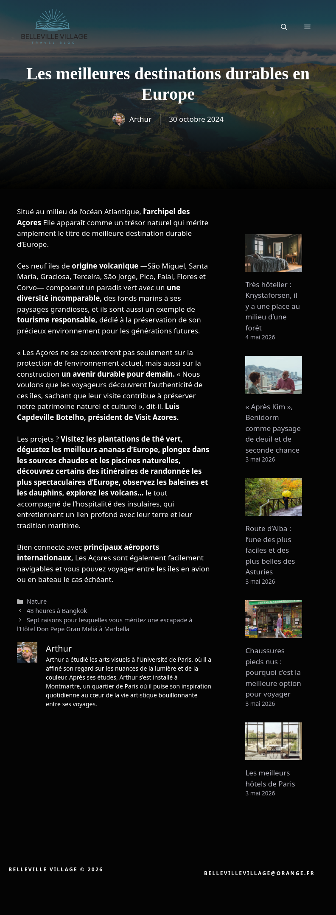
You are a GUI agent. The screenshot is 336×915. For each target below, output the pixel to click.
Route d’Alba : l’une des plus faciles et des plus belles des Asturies (270, 549)
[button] (284, 26)
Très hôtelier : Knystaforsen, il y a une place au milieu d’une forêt (272, 306)
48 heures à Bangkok (57, 611)
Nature (37, 601)
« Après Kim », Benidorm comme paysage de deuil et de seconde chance (273, 428)
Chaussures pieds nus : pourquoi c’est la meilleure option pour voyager (273, 672)
